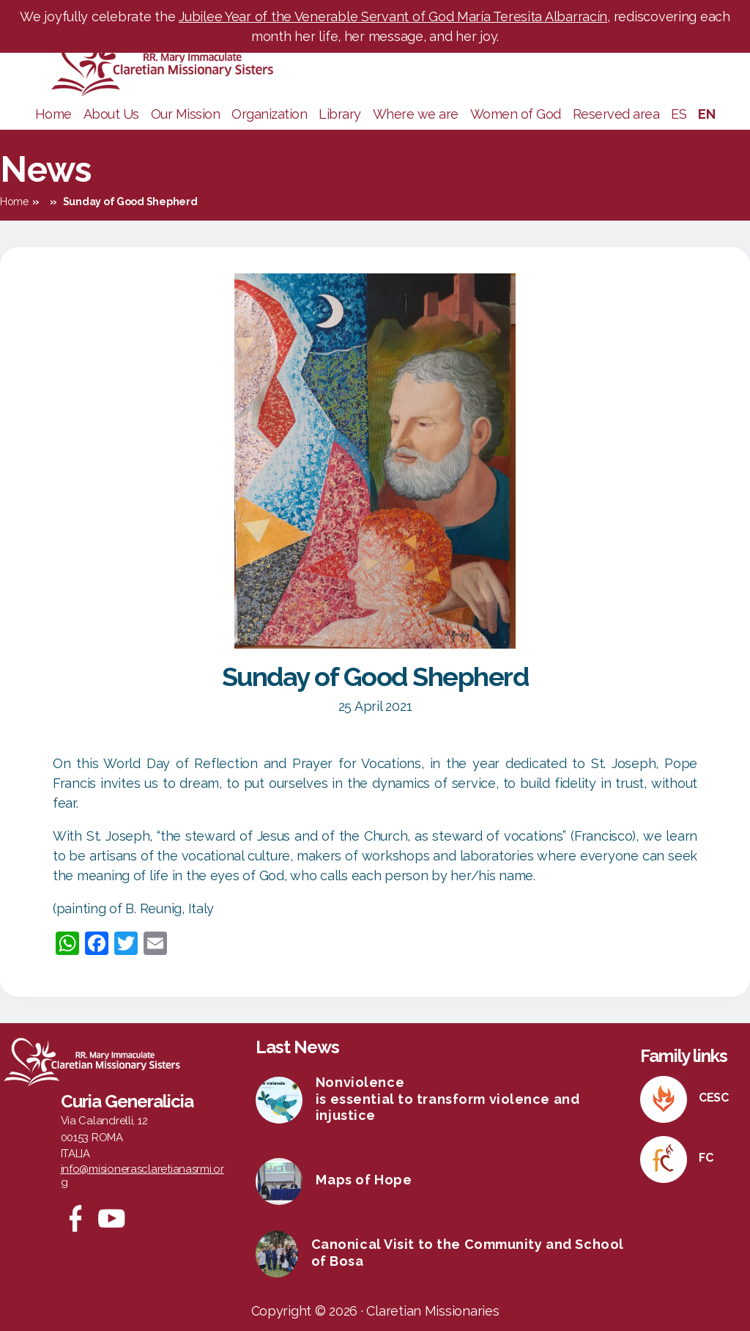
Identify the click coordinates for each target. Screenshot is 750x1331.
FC (706, 1158)
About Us (111, 114)
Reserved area (616, 114)
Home (53, 114)
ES (678, 114)
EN (706, 114)
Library (340, 114)
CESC (714, 1098)
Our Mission (185, 114)
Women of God (515, 114)
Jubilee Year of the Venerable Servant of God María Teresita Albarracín (393, 16)
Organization (269, 114)
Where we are (415, 114)
